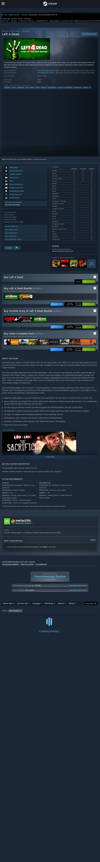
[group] (50, 593)
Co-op (13, 89)
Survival (60, 89)
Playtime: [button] (57, 593)
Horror (38, 89)
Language (36, 585)
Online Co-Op (52, 89)
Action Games (15, 32)
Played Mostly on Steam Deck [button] (74, 593)
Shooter (43, 89)
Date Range (49, 585)
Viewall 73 (91, 209)
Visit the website (11, 228)
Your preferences (41, 546)
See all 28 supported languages (62, 185)
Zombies (7, 89)
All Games (5, 32)
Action (32, 89)
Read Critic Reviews (23, 505)
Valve (39, 81)
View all (93, 522)
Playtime (61, 585)
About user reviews (27, 546)
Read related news (11, 234)
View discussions (10, 237)
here (45, 529)
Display (71, 585)
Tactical (85, 89)
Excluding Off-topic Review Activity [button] (38, 593)
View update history (11, 231)
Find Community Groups (13, 241)
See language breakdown (10, 546)
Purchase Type (22, 585)
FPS (27, 89)
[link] (73, 286)
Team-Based (68, 89)
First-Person (77, 89)
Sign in (4, 161)
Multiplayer (20, 89)
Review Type (7, 585)
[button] (89, 264)
